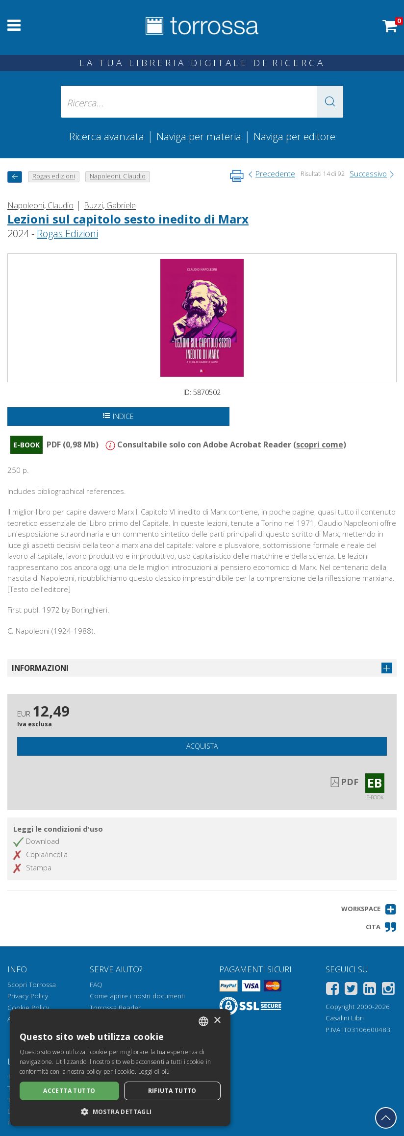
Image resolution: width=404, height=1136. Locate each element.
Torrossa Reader (115, 1007)
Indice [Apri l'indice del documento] (118, 416)
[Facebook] (332, 990)
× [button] (217, 1020)
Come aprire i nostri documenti (137, 995)
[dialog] (120, 1067)
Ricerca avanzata (106, 136)
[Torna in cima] (386, 1118)
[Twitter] (351, 990)
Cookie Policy (28, 1007)
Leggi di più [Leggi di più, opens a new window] (154, 1071)
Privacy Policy (27, 995)
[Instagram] (388, 990)
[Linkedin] (369, 990)
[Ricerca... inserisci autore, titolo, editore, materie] (202, 102)
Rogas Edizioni (67, 233)
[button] (330, 102)
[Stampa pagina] (237, 176)
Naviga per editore (294, 136)
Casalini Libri (345, 1017)
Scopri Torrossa (31, 984)
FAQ (96, 984)
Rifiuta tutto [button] (172, 1091)
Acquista (202, 746)
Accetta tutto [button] (69, 1091)
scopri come (319, 444)
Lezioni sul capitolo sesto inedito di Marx (128, 219)
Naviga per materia (198, 136)
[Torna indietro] (14, 176)
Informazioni (40, 668)
